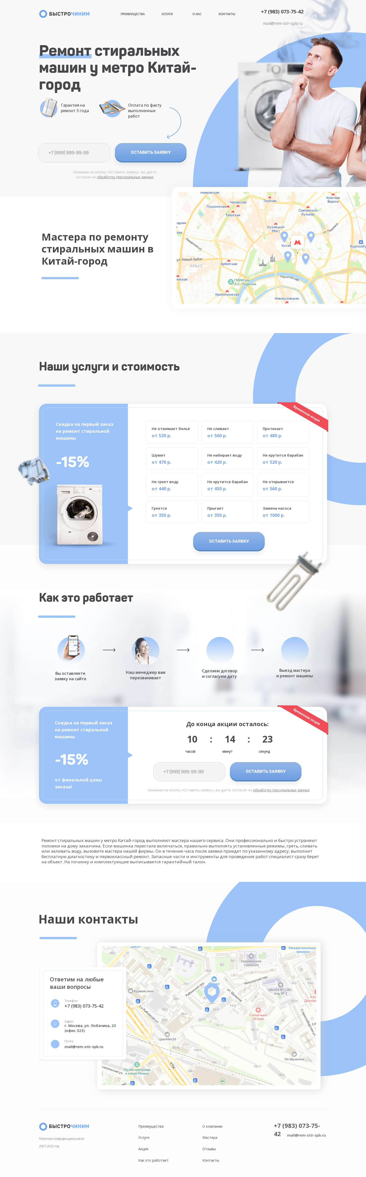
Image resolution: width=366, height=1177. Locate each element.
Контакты (227, 14)
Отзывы (209, 1148)
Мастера (209, 1137)
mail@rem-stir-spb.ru (283, 23)
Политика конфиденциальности (61, 1139)
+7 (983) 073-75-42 (282, 11)
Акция (143, 1148)
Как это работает (153, 1160)
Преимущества (133, 14)
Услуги (167, 14)
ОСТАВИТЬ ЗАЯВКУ (151, 152)
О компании (212, 1126)
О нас (196, 14)
